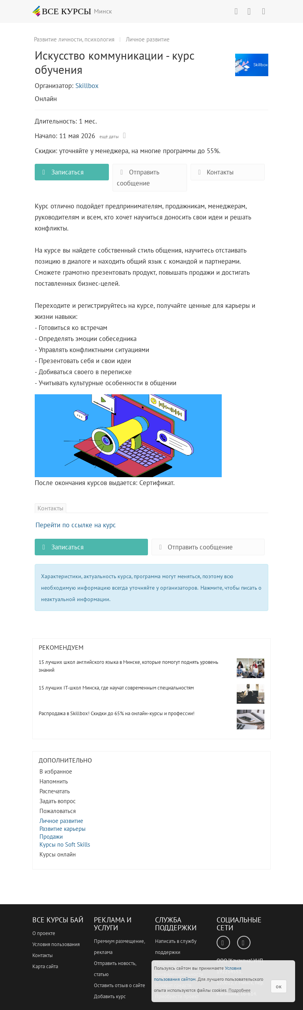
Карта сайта (45, 966)
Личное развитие (61, 820)
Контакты (214, 172)
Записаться (61, 172)
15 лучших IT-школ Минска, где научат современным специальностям (116, 687)
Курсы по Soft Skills (64, 844)
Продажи (51, 836)
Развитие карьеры (62, 828)
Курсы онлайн (57, 854)
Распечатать (54, 791)
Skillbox (87, 85)
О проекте (43, 933)
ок (279, 986)
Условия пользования (56, 944)
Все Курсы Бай (57, 919)
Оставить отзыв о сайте (119, 985)
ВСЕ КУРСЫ (62, 11)
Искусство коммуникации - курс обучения (251, 69)
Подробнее (239, 990)
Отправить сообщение (138, 177)
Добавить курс (110, 996)
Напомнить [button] (53, 781)
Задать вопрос (57, 801)
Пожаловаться (57, 811)
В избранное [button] (55, 771)
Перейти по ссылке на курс (76, 525)
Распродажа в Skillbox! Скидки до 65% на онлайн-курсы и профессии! (117, 713)
